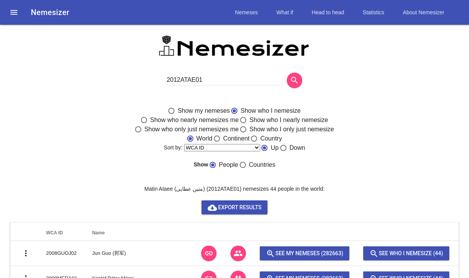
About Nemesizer (423, 12)
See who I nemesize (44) (406, 253)
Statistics (373, 12)
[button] (14, 12)
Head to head (328, 12)
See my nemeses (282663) (304, 253)
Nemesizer (50, 12)
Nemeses (246, 12)
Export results (234, 207)
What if (284, 12)
